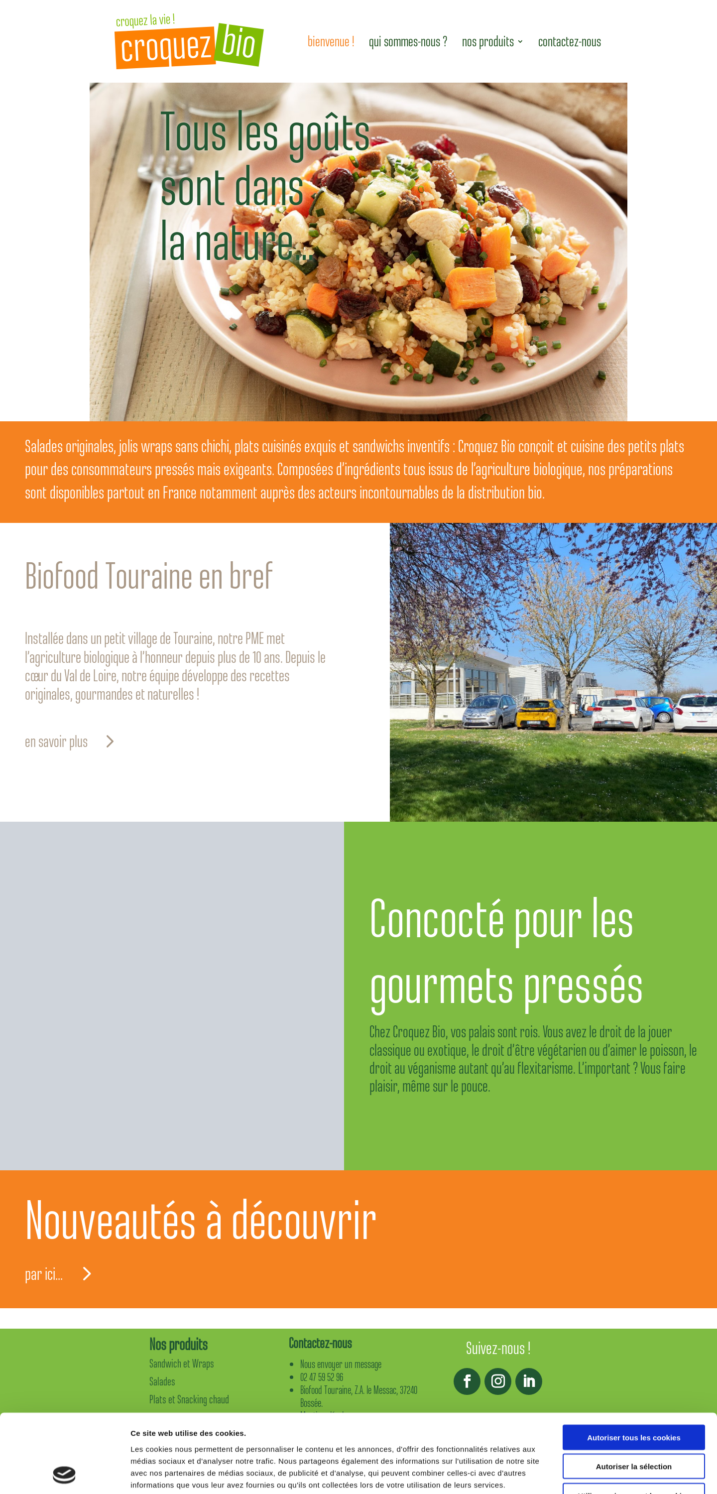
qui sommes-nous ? (408, 41)
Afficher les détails (548, 1474)
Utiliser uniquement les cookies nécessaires (634, 1426)
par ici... (44, 1273)
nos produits (488, 41)
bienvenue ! (331, 41)
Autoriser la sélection (634, 1393)
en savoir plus (56, 741)
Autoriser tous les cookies (634, 1364)
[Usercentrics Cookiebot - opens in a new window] (64, 1474)
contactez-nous (569, 41)
